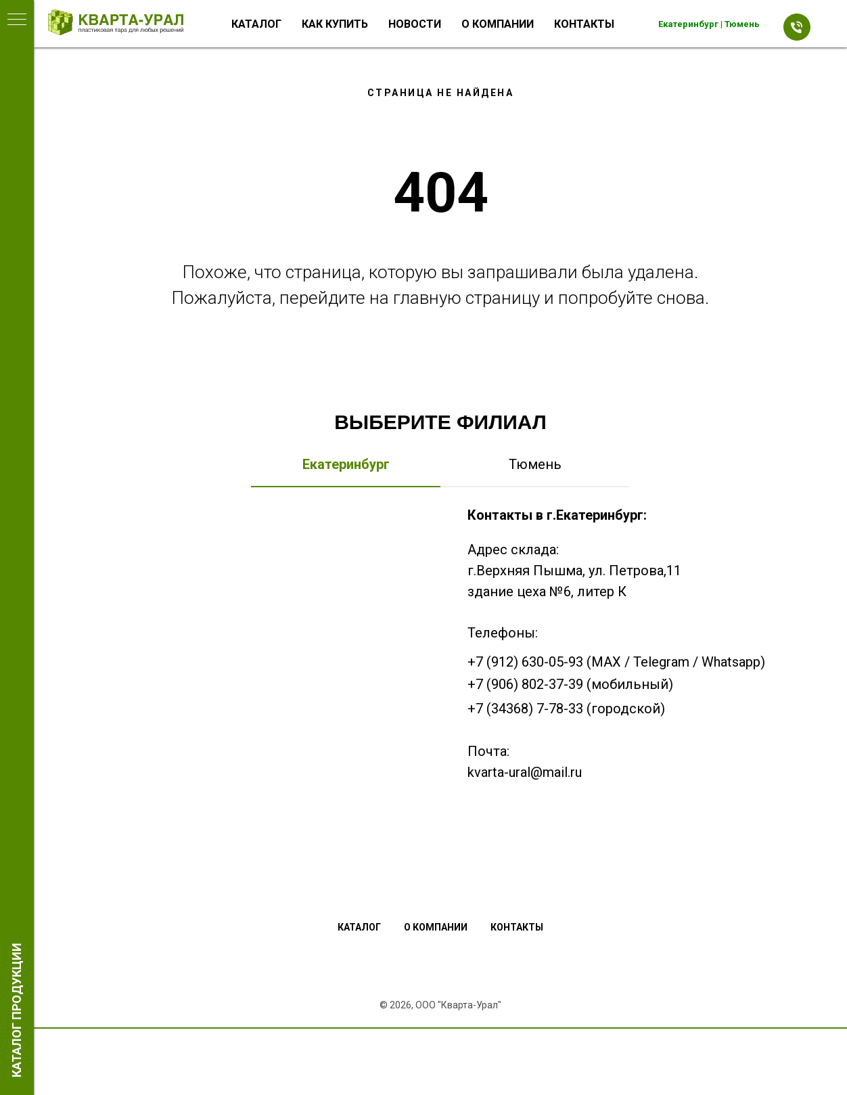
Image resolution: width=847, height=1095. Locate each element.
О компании (497, 24)
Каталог (256, 24)
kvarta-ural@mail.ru (524, 772)
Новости (414, 24)
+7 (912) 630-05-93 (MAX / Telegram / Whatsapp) (616, 662)
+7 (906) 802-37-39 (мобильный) (570, 684)
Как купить (335, 24)
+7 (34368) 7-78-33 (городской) (566, 708)
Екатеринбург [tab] (346, 464)
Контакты (584, 24)
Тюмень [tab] (535, 464)
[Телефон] (793, 24)
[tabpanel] (440, 678)
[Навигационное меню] (16, 20)
